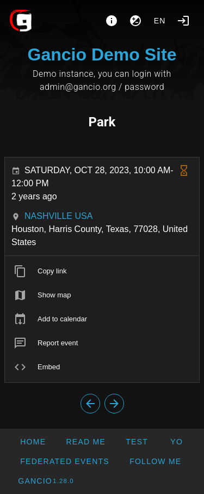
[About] (111, 21)
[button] (64, 461)
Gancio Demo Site (102, 54)
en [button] (160, 20)
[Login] (183, 21)
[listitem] (102, 271)
